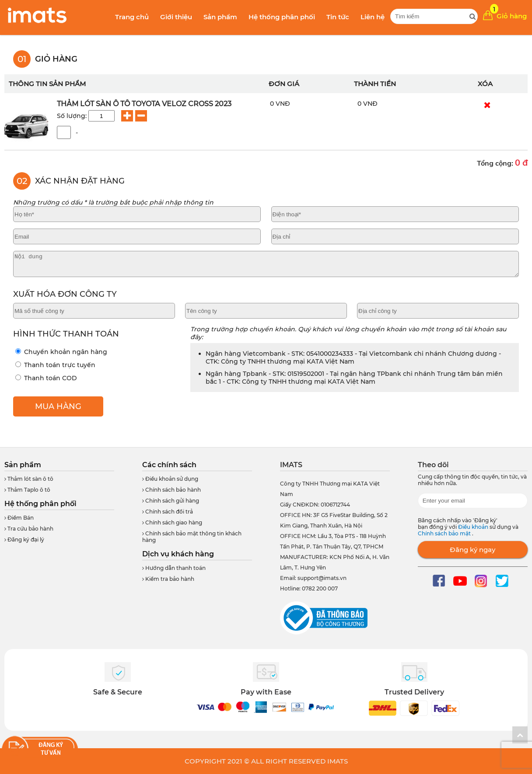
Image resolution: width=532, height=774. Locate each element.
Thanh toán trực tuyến (55, 365)
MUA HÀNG (58, 406)
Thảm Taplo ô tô (27, 489)
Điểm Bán (19, 517)
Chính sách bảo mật (445, 533)
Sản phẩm (220, 17)
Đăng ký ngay (472, 549)
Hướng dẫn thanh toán (174, 568)
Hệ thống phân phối (281, 17)
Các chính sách (169, 465)
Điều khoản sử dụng (170, 479)
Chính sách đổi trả (167, 511)
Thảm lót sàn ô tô (28, 479)
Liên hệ (372, 17)
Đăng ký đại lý (24, 539)
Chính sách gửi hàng (170, 500)
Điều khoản (474, 527)
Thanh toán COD (46, 378)
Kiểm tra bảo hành (168, 579)
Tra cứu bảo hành (28, 528)
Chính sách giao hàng (172, 522)
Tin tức (337, 17)
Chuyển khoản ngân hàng (61, 352)
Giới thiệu (176, 17)
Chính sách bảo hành (171, 489)
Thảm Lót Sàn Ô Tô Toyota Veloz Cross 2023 (144, 104)
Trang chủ (132, 17)
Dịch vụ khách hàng (178, 554)
